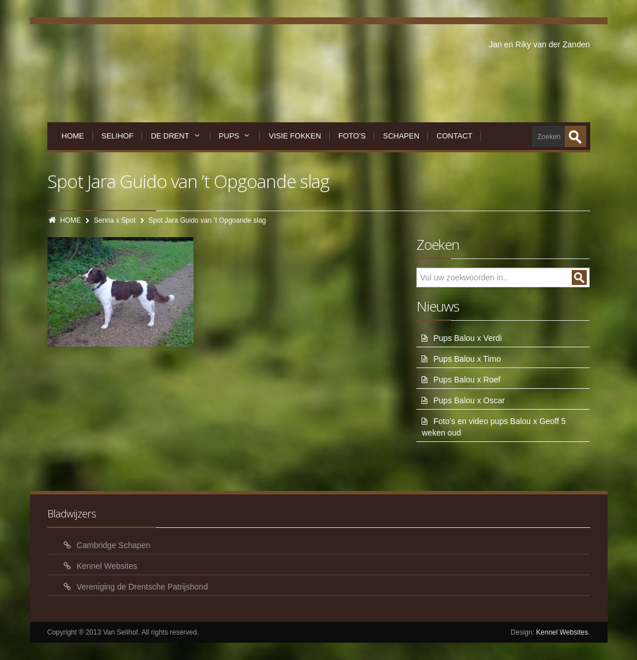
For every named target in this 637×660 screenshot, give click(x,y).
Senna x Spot (115, 220)
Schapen (401, 136)
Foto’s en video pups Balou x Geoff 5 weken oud (493, 427)
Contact (454, 136)
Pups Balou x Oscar (469, 400)
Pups (235, 136)
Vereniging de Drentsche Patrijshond (142, 586)
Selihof (118, 136)
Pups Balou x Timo (467, 358)
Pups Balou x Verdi (467, 338)
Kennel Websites (107, 566)
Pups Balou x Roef (466, 379)
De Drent (176, 136)
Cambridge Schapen (114, 545)
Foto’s (352, 136)
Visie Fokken (295, 136)
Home (73, 136)
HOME (70, 220)
